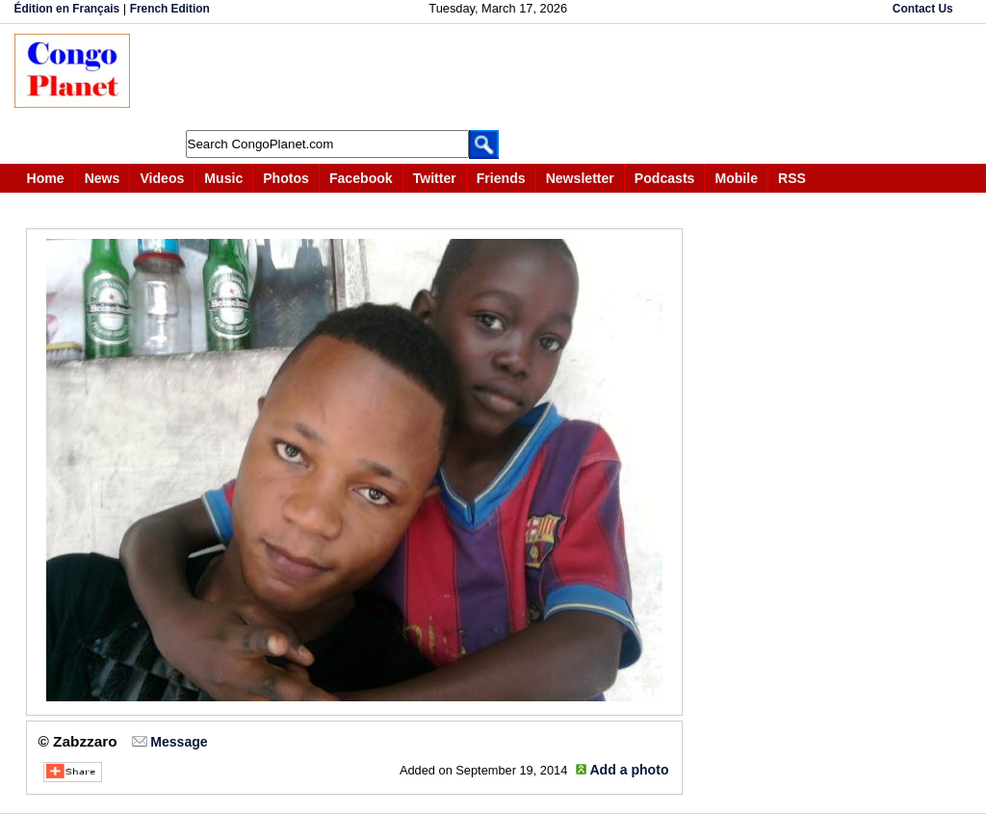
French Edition (170, 8)
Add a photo (628, 769)
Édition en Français (67, 8)
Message (178, 741)
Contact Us (923, 8)
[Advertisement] (499, 77)
